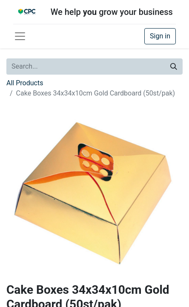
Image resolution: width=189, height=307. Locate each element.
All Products (24, 83)
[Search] (174, 66)
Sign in (160, 36)
